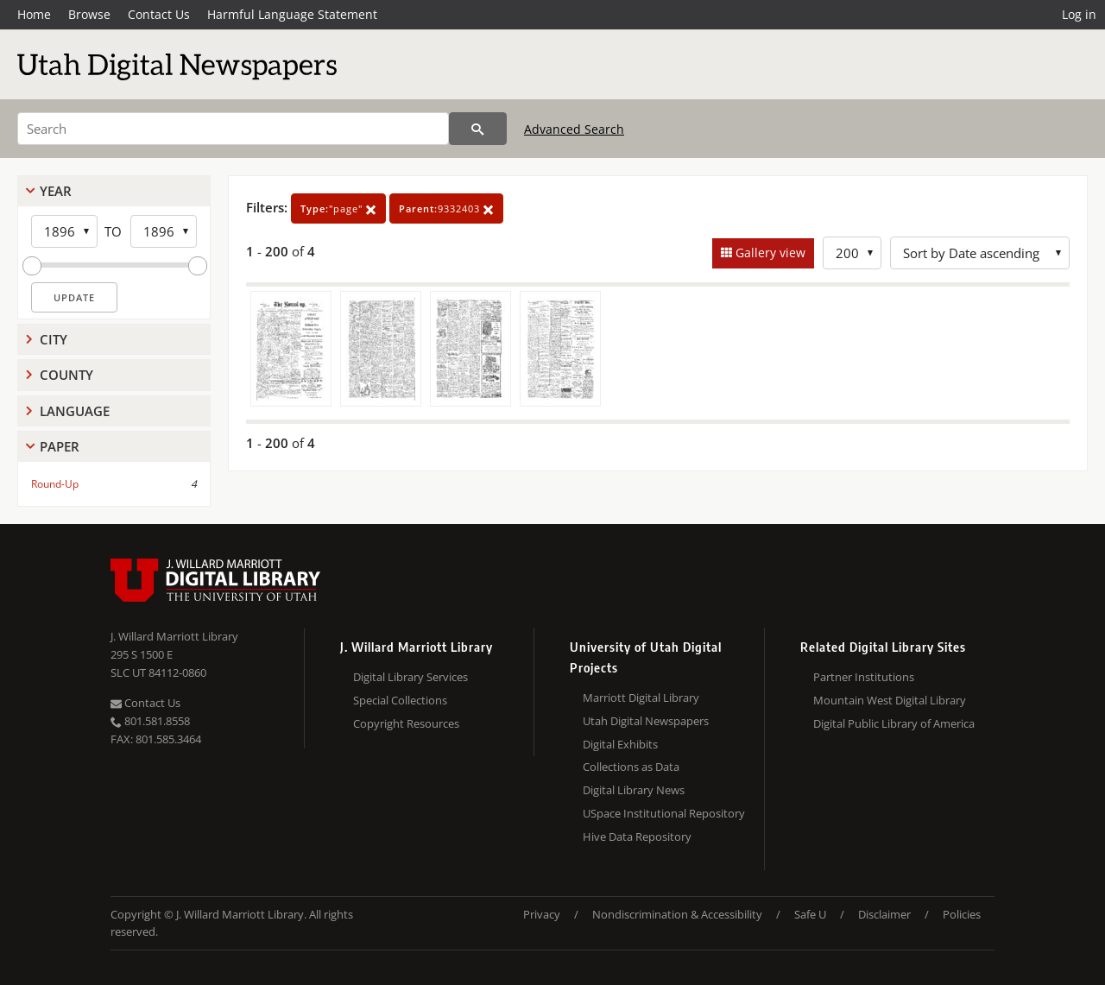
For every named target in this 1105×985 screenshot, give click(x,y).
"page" (338, 208)
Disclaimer (884, 914)
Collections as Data (631, 766)
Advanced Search (574, 129)
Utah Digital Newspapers (646, 721)
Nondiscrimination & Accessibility (677, 914)
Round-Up (55, 484)
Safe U (810, 914)
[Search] (233, 128)
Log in (1079, 14)
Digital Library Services (410, 677)
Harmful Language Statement (292, 14)
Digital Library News (634, 790)
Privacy (541, 914)
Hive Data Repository (637, 836)
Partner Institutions (863, 677)
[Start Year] (64, 231)
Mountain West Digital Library (889, 700)
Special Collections (400, 700)
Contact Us (159, 14)
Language (75, 411)
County (66, 374)
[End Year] (163, 231)
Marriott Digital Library (641, 697)
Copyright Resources (406, 723)
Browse (89, 14)
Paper (59, 446)
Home (34, 14)
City (53, 339)
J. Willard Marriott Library (174, 636)
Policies (962, 914)
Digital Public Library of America (894, 723)
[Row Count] (852, 253)
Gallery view (768, 252)
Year (56, 190)
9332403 (446, 208)
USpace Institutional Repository (664, 813)
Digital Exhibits (620, 744)
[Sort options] (980, 253)
